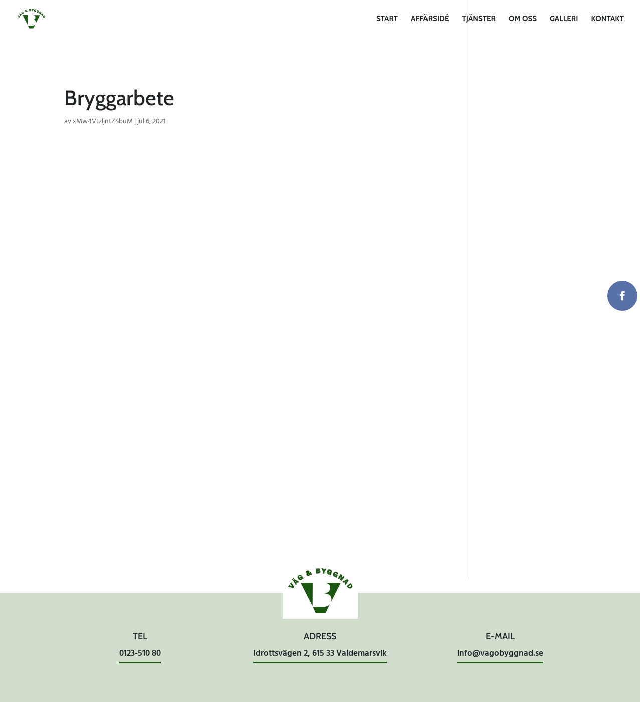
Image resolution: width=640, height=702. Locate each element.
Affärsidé (430, 19)
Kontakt (607, 19)
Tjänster (478, 19)
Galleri (564, 19)
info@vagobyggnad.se (500, 653)
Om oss (523, 19)
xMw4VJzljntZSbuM (103, 121)
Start (387, 19)
